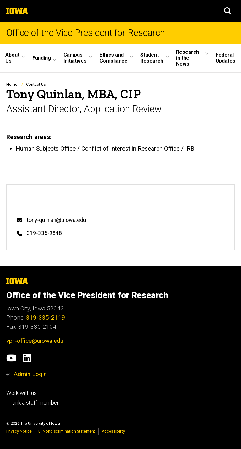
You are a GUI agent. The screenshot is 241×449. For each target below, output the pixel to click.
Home (11, 84)
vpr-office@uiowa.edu (34, 340)
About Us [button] (12, 58)
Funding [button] (41, 58)
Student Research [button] (151, 58)
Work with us (21, 393)
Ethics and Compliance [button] (113, 58)
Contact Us (36, 84)
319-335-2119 (45, 317)
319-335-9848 (44, 233)
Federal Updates (225, 58)
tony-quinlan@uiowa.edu (56, 220)
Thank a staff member (32, 403)
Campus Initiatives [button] (75, 58)
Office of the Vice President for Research (85, 32)
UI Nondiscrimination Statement (66, 431)
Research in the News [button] (187, 58)
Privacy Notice (19, 431)
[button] (228, 11)
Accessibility (113, 431)
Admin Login (30, 374)
